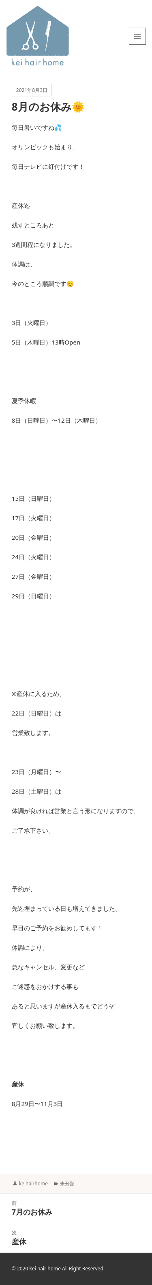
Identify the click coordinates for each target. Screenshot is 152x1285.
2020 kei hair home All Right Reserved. (61, 1268)
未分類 (67, 1183)
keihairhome (33, 1183)
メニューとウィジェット (137, 44)
